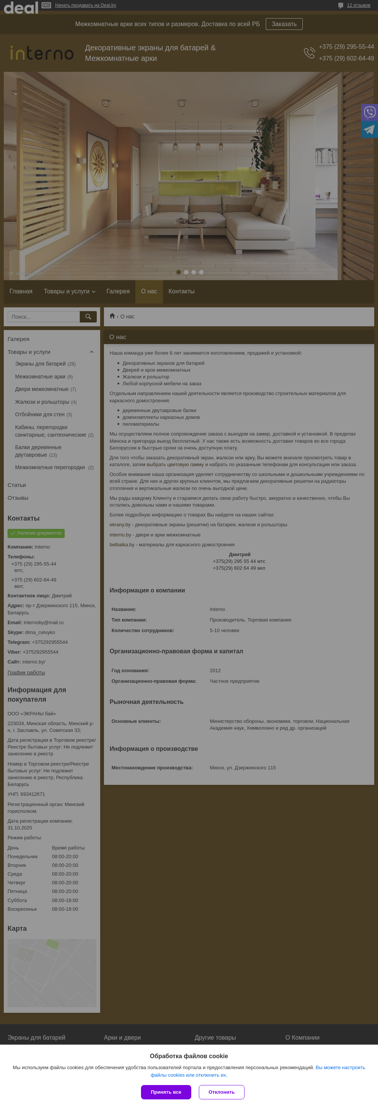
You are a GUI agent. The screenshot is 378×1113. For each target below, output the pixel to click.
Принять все (166, 1092)
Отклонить (222, 1092)
